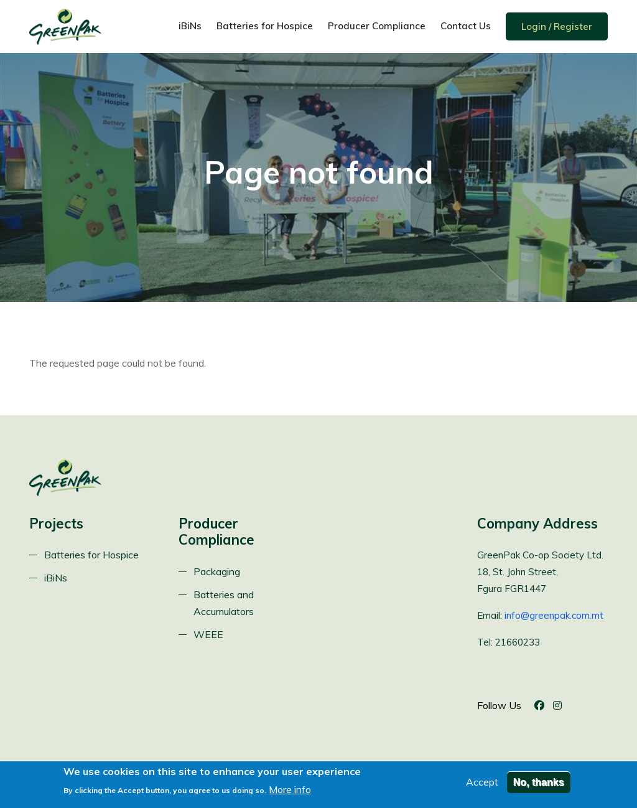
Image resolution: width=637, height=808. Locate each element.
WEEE (208, 634)
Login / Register (556, 26)
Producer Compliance (376, 26)
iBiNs (190, 26)
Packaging (216, 571)
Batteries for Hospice (264, 26)
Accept (482, 784)
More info (290, 792)
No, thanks (538, 784)
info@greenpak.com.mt (553, 615)
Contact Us (465, 26)
